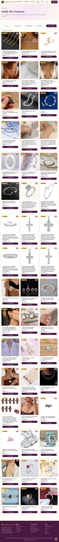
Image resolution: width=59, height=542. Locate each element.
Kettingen (20, 1)
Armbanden (26, 1)
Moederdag (33, 526)
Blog (42, 1)
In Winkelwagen (10, 57)
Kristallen (33, 1)
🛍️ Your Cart (54, 2)
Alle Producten (19, 526)
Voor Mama (38, 2)
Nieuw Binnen (33, 531)
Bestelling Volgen (49, 526)
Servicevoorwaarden (40, 538)
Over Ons (47, 533)
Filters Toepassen (51, 25)
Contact (47, 531)
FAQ (46, 529)
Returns (47, 528)
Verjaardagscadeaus (35, 529)
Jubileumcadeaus (34, 528)
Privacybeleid (32, 538)
